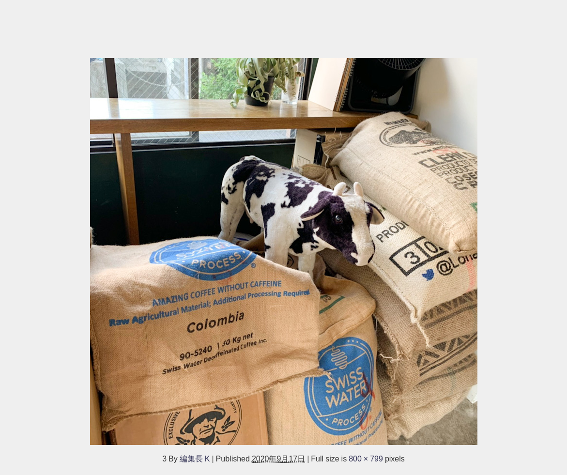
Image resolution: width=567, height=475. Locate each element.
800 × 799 (366, 458)
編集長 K (195, 458)
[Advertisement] (283, 24)
